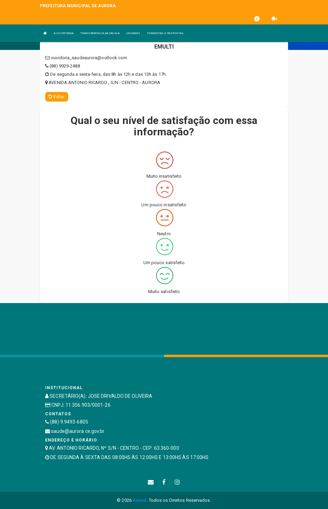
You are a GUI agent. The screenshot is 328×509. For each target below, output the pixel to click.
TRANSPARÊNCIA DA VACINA (99, 33)
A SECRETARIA (63, 33)
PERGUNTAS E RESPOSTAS (165, 33)
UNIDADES (133, 33)
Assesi (140, 500)
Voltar (57, 96)
